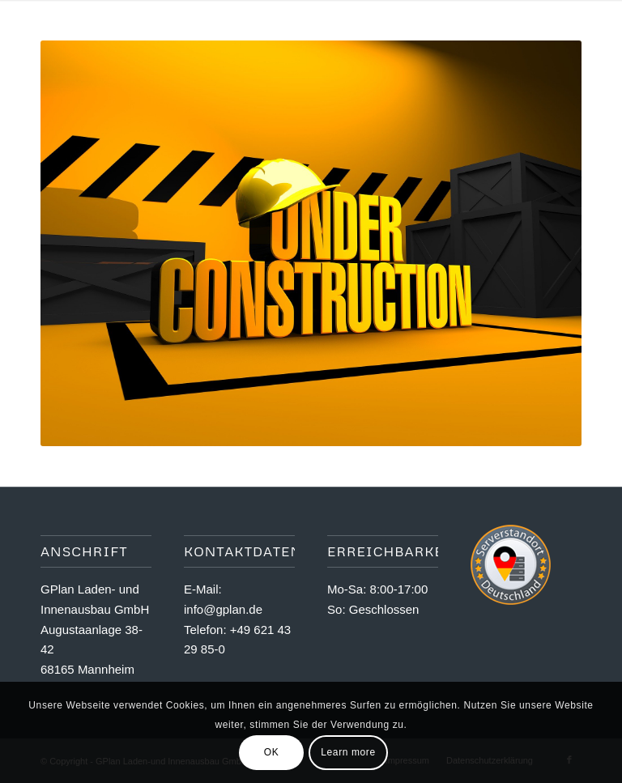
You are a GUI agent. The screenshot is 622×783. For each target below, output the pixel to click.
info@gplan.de (223, 609)
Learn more (348, 752)
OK (271, 752)
